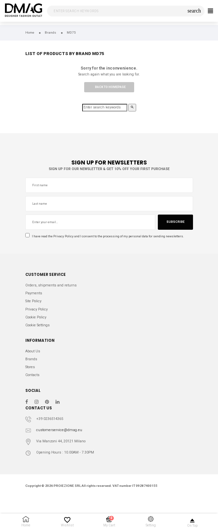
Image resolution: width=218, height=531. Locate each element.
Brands (31, 359)
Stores (30, 367)
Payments (33, 293)
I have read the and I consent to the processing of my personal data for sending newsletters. (104, 236)
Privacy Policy (63, 236)
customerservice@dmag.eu (59, 430)
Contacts (32, 375)
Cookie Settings (37, 325)
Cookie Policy (35, 317)
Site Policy (33, 301)
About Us (32, 351)
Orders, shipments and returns (51, 285)
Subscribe (175, 221)
